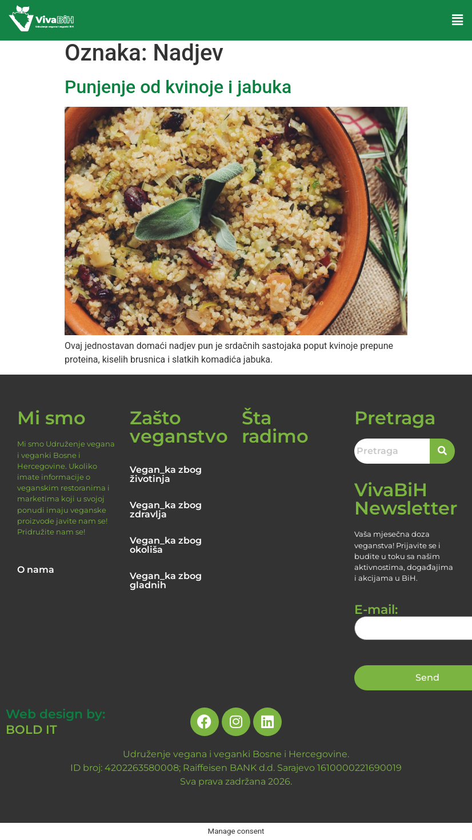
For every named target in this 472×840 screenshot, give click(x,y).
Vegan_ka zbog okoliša (166, 545)
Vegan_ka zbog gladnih (166, 580)
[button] (457, 20)
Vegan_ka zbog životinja (166, 474)
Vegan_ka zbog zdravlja (166, 510)
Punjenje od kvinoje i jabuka (178, 87)
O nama (35, 569)
